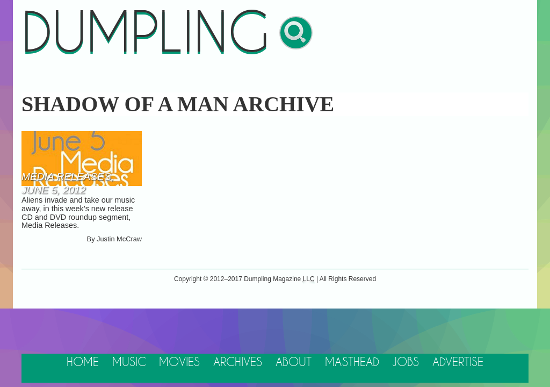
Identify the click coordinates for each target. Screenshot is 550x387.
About (294, 362)
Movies (179, 362)
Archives (237, 362)
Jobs (405, 362)
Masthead (352, 362)
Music (129, 362)
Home (83, 362)
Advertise (457, 362)
